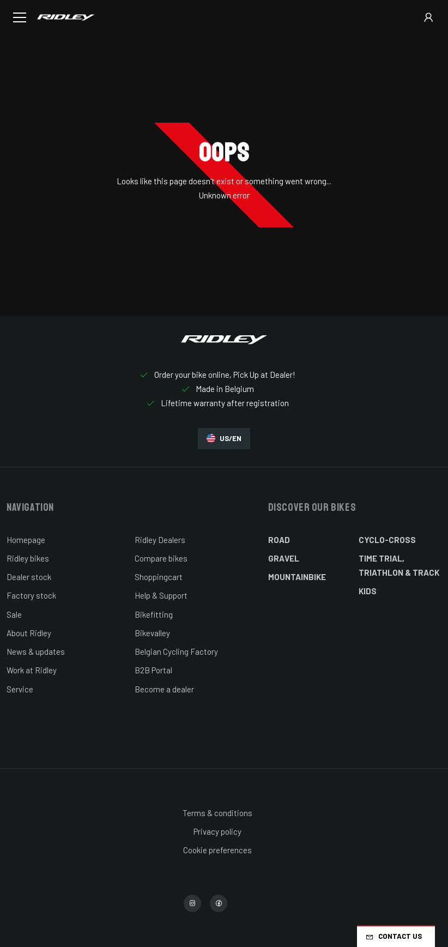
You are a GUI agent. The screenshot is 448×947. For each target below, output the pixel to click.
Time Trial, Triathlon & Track (399, 565)
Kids (368, 591)
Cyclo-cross (387, 540)
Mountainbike (297, 577)
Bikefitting (154, 614)
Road (279, 540)
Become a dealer (164, 689)
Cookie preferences (217, 850)
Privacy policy (217, 831)
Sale (14, 614)
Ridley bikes (28, 558)
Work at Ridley (32, 670)
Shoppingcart (159, 577)
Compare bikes (161, 558)
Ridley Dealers (160, 540)
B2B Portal (153, 670)
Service (20, 689)
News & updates (36, 651)
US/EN (224, 438)
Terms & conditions (217, 813)
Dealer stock (29, 577)
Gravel (283, 558)
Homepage (26, 540)
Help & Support (161, 595)
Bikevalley (152, 633)
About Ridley (29, 633)
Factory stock (31, 595)
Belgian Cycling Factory (176, 651)
